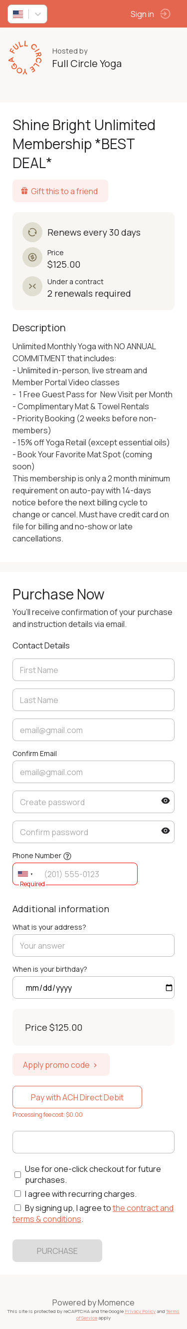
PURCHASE (57, 1250)
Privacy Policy (140, 1311)
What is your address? (49, 927)
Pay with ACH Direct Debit (77, 1097)
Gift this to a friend (59, 191)
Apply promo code (61, 1064)
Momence (116, 1302)
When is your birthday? (49, 969)
